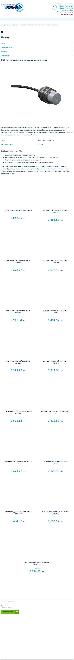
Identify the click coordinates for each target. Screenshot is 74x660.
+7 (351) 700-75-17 (65, 6)
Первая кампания (6, 611)
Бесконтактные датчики (26, 28)
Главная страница (6, 28)
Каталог (15, 28)
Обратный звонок (67, 14)
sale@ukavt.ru (67, 10)
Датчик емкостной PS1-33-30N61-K (18, 214)
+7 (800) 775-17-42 (65, 8)
